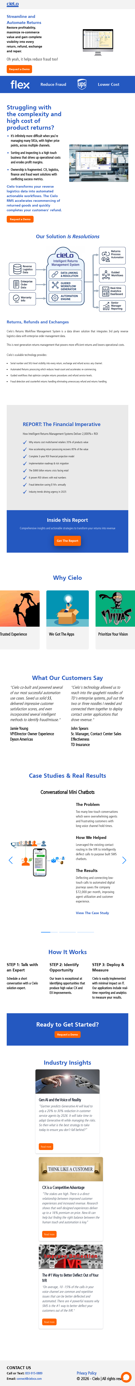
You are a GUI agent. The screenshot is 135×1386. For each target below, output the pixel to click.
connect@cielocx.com (29, 1379)
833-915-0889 (33, 1373)
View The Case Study (94, 913)
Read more (46, 1146)
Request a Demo (19, 69)
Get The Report (67, 541)
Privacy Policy (86, 1373)
